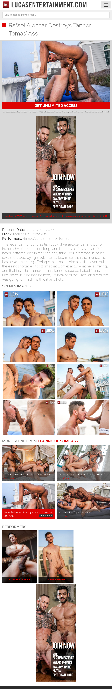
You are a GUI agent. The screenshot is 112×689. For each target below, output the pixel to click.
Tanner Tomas (58, 238)
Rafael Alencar (34, 238)
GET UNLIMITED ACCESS (56, 105)
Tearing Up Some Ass (29, 234)
